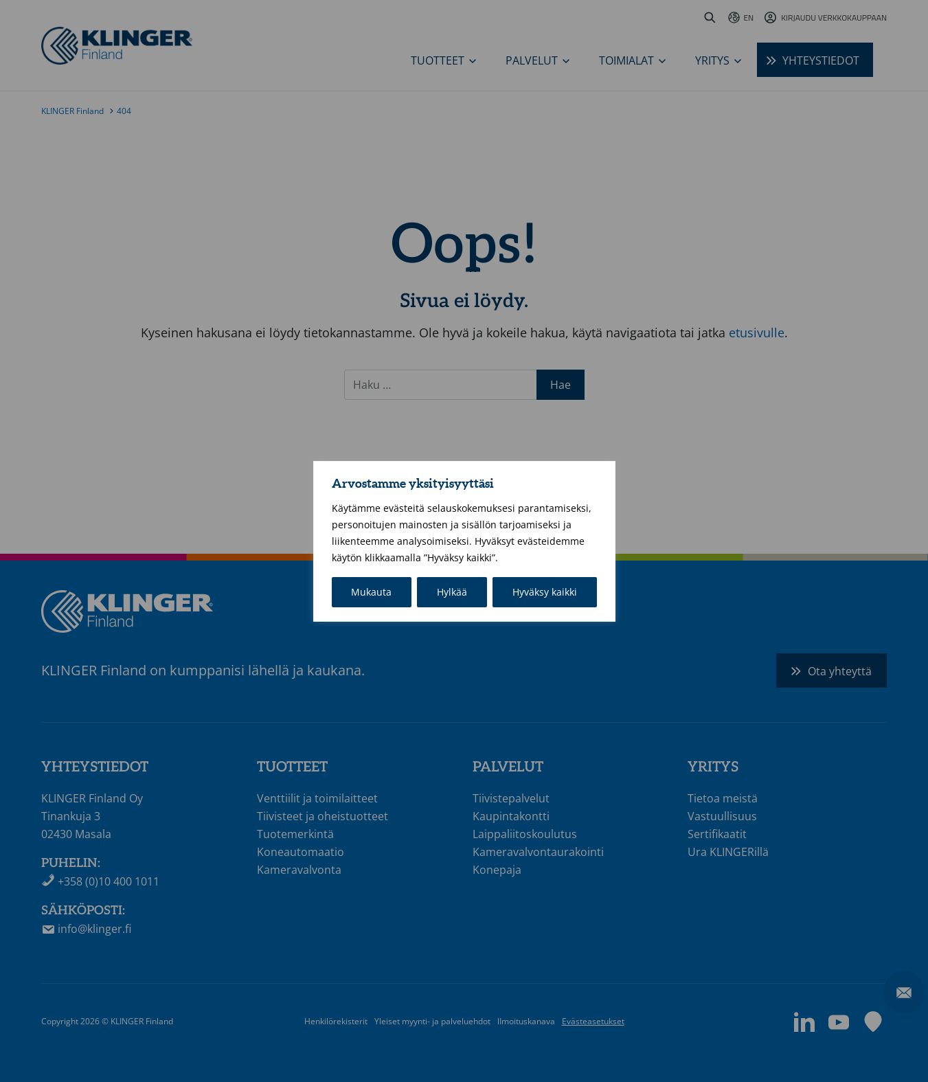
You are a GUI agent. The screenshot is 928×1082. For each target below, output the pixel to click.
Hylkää (452, 591)
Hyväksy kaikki (544, 591)
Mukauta (371, 591)
